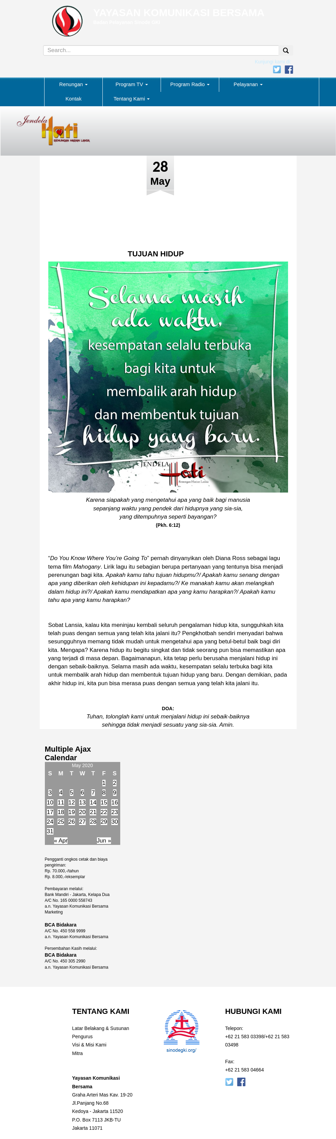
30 (114, 822)
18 (61, 812)
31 (50, 831)
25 (61, 822)
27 (82, 822)
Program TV (131, 84)
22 (104, 812)
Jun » (104, 840)
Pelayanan (248, 84)
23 (114, 812)
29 (104, 822)
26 (72, 822)
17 (50, 812)
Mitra (77, 1053)
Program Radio (190, 84)
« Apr (61, 840)
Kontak (73, 98)
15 (104, 802)
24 (50, 822)
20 (82, 812)
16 (114, 802)
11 (61, 802)
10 (50, 802)
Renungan (73, 84)
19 (72, 812)
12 (72, 802)
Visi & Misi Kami (89, 1044)
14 (93, 802)
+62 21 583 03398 (244, 1036)
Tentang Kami (132, 98)
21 (93, 812)
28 (93, 822)
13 (82, 802)
